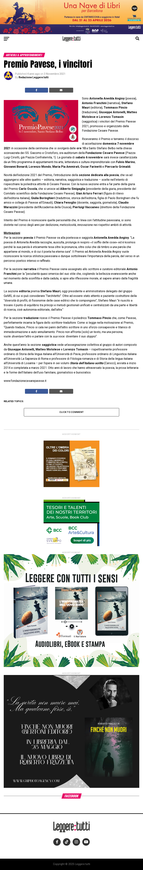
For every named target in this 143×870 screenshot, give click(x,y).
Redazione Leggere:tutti (34, 77)
